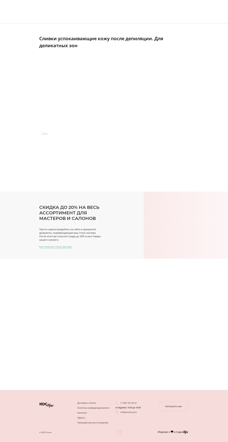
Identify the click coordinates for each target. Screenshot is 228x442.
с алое (44, 133)
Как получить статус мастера (55, 246)
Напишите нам (173, 406)
